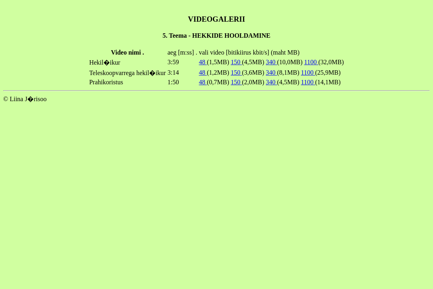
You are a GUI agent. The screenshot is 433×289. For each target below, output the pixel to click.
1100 (311, 62)
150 (236, 62)
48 (203, 62)
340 (271, 62)
